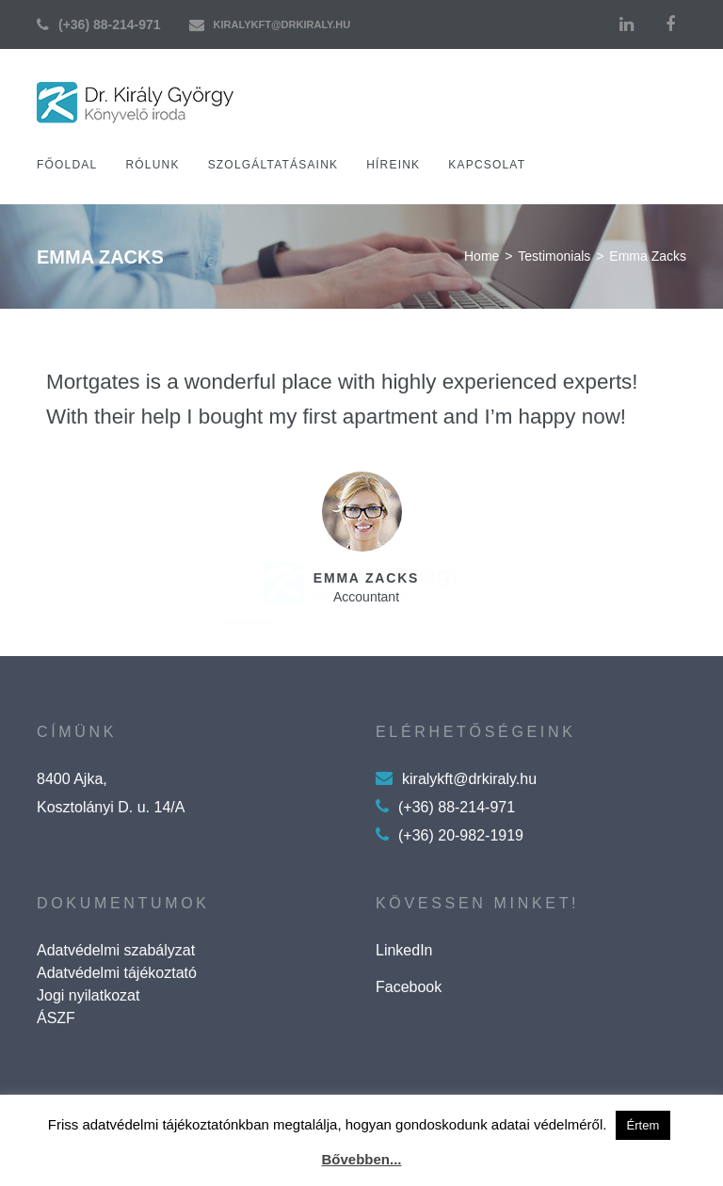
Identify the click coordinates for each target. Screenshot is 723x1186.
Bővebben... (361, 1159)
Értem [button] (643, 1125)
